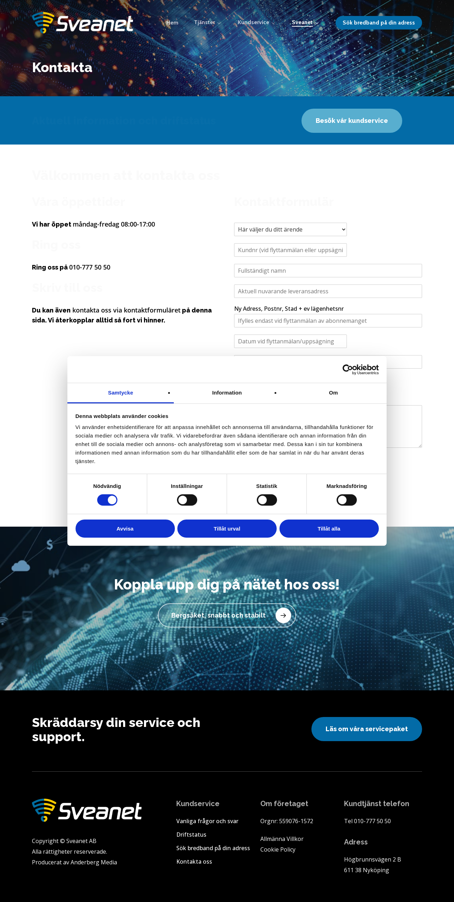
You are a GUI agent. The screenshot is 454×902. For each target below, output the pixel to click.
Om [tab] (333, 393)
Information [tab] (227, 393)
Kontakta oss (194, 861)
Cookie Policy (277, 849)
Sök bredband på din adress (213, 848)
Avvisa (125, 529)
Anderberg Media (94, 862)
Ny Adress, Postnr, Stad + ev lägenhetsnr (289, 309)
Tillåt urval (227, 529)
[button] (352, 121)
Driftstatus (191, 834)
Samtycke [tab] (120, 393)
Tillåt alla (329, 529)
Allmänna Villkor (282, 839)
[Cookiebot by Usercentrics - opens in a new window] (348, 369)
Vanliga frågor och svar (207, 821)
